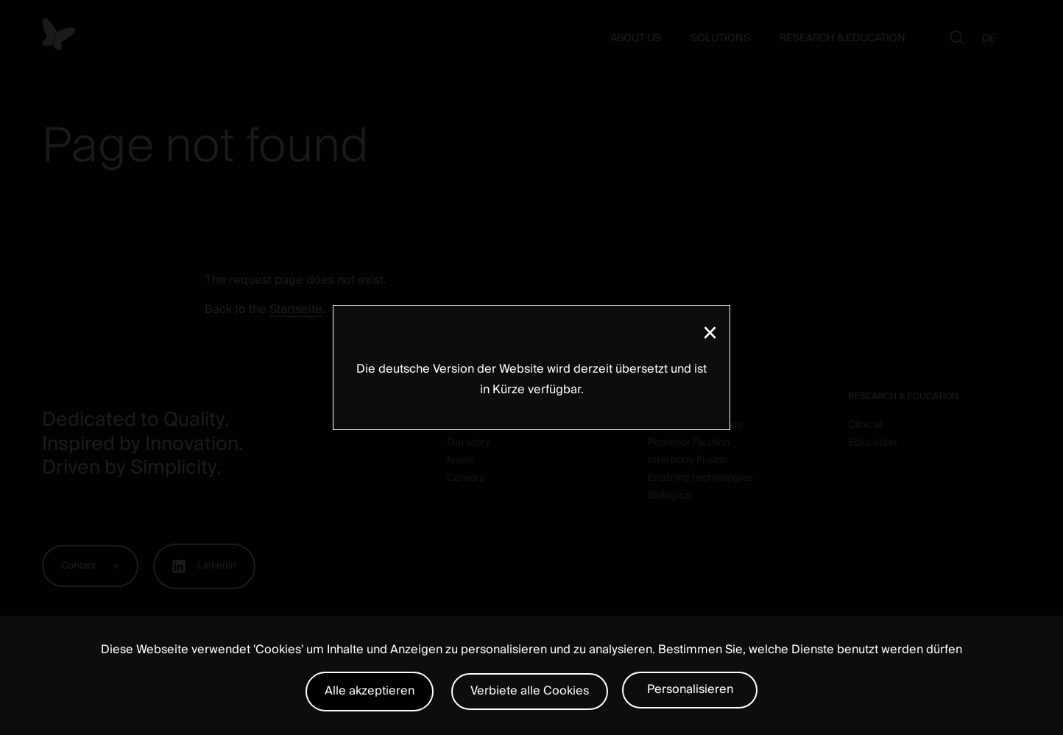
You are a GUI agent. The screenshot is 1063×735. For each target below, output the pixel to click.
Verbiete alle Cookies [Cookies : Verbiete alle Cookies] (529, 691)
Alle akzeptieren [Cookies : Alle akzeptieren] (369, 691)
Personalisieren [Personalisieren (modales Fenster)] (690, 689)
